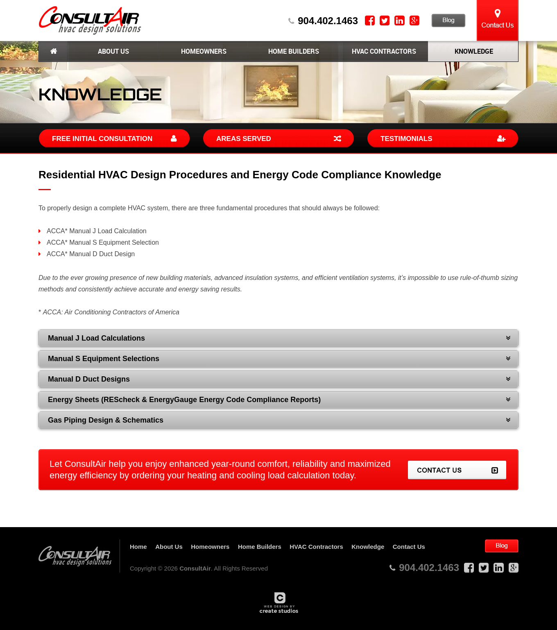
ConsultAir (90, 20)
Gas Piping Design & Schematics (105, 420)
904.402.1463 (328, 21)
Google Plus (414, 20)
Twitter (384, 20)
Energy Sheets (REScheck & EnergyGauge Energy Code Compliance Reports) (184, 400)
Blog (448, 20)
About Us (112, 51)
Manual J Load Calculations (96, 338)
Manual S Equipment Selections (103, 359)
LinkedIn (399, 20)
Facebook (370, 20)
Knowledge (473, 51)
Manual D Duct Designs (89, 379)
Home (53, 51)
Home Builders (293, 51)
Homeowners (202, 51)
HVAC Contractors (383, 51)
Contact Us (498, 20)
